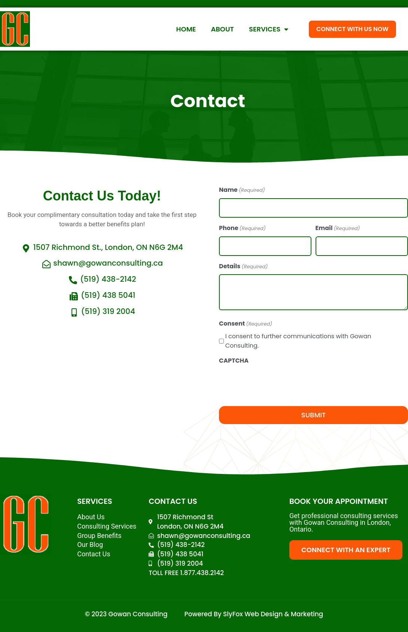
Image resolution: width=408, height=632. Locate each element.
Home (186, 29)
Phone (242, 228)
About (222, 29)
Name (242, 190)
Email (338, 228)
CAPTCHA (234, 360)
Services (268, 29)
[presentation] (276, 383)
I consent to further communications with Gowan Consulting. (298, 341)
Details (243, 267)
